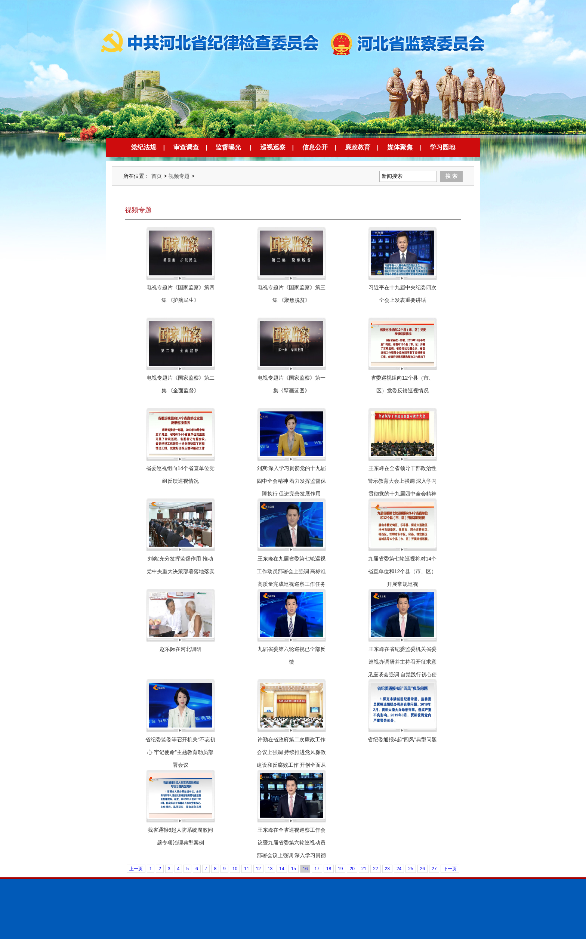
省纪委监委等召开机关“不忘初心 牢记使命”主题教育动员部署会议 (180, 752)
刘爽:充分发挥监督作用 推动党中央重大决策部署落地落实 (180, 565)
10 (234, 868)
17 (316, 868)
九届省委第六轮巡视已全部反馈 (291, 655)
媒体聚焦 (400, 147)
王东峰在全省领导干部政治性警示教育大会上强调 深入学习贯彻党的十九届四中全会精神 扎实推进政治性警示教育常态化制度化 (402, 493)
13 (270, 868)
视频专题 (179, 176)
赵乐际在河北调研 (180, 649)
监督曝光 (228, 147)
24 (399, 868)
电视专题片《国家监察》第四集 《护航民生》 (180, 293)
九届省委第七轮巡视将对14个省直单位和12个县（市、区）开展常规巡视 (402, 571)
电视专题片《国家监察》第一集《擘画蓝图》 (291, 384)
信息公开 (315, 147)
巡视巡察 (273, 147)
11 (246, 868)
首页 (156, 176)
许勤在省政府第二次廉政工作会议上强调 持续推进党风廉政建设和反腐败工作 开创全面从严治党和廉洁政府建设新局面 (291, 758)
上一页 (136, 868)
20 (351, 868)
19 (340, 868)
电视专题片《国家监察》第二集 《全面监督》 (180, 384)
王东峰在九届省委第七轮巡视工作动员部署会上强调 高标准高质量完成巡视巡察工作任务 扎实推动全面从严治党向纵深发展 (291, 584)
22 (375, 868)
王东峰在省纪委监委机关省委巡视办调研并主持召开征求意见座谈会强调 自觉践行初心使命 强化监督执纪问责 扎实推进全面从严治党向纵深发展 (402, 674)
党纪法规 (143, 147)
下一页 (450, 868)
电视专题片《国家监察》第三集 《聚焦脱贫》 (291, 293)
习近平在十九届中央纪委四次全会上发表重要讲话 (402, 293)
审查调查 (186, 147)
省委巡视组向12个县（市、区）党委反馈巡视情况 (402, 384)
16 (305, 868)
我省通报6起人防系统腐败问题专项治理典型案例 (180, 836)
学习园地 (442, 147)
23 (387, 868)
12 (258, 868)
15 (293, 868)
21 (363, 868)
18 (328, 868)
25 (410, 868)
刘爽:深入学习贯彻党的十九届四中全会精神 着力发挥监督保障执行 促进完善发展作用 (291, 481)
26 (422, 868)
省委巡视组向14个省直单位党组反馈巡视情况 (180, 474)
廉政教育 (357, 147)
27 (434, 868)
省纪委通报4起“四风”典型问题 (402, 739)
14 (281, 868)
